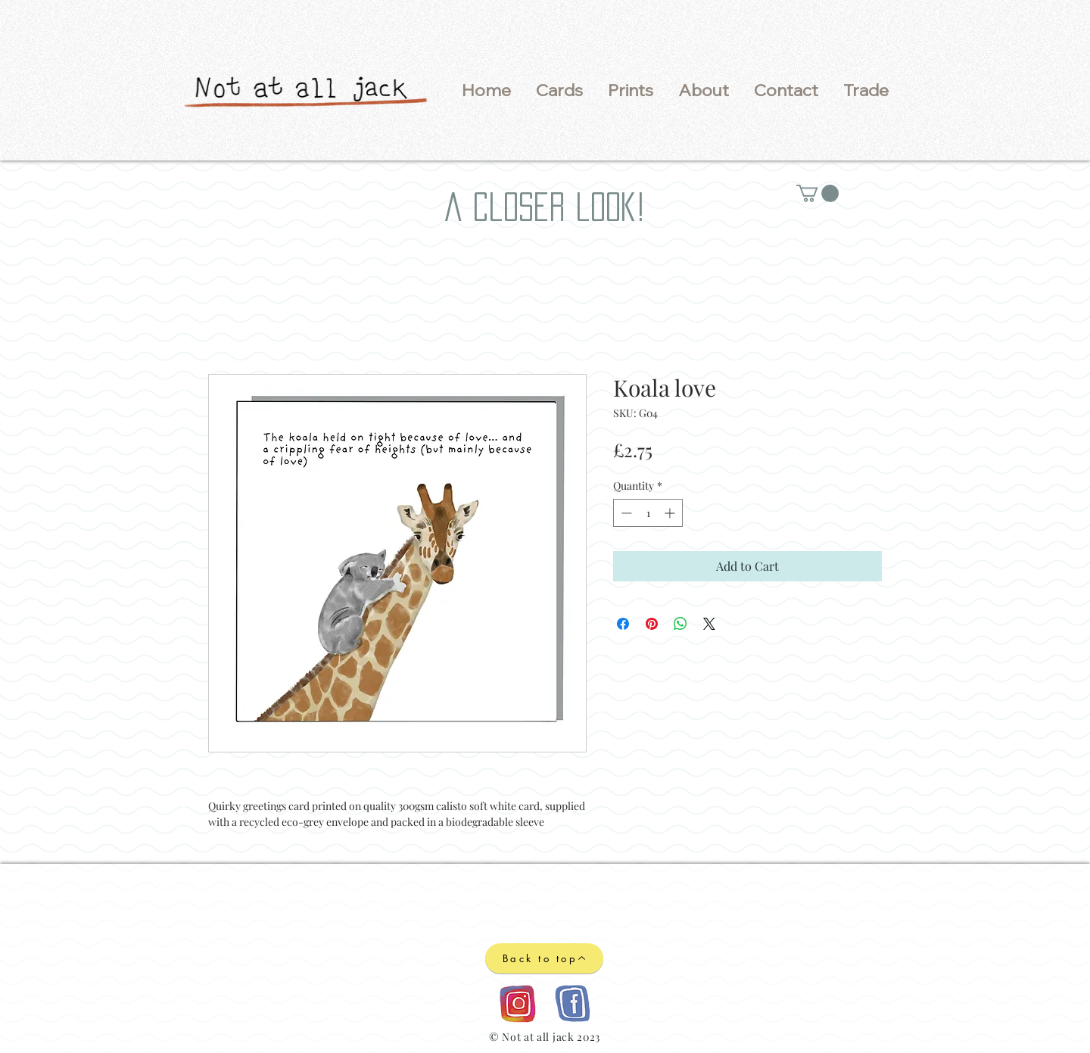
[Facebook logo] (572, 1002)
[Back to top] (544, 958)
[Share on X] (709, 624)
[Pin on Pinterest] (652, 624)
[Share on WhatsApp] (680, 624)
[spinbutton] (648, 513)
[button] (559, 90)
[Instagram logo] (517, 1002)
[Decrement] (624, 513)
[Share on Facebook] (623, 624)
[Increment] (671, 513)
